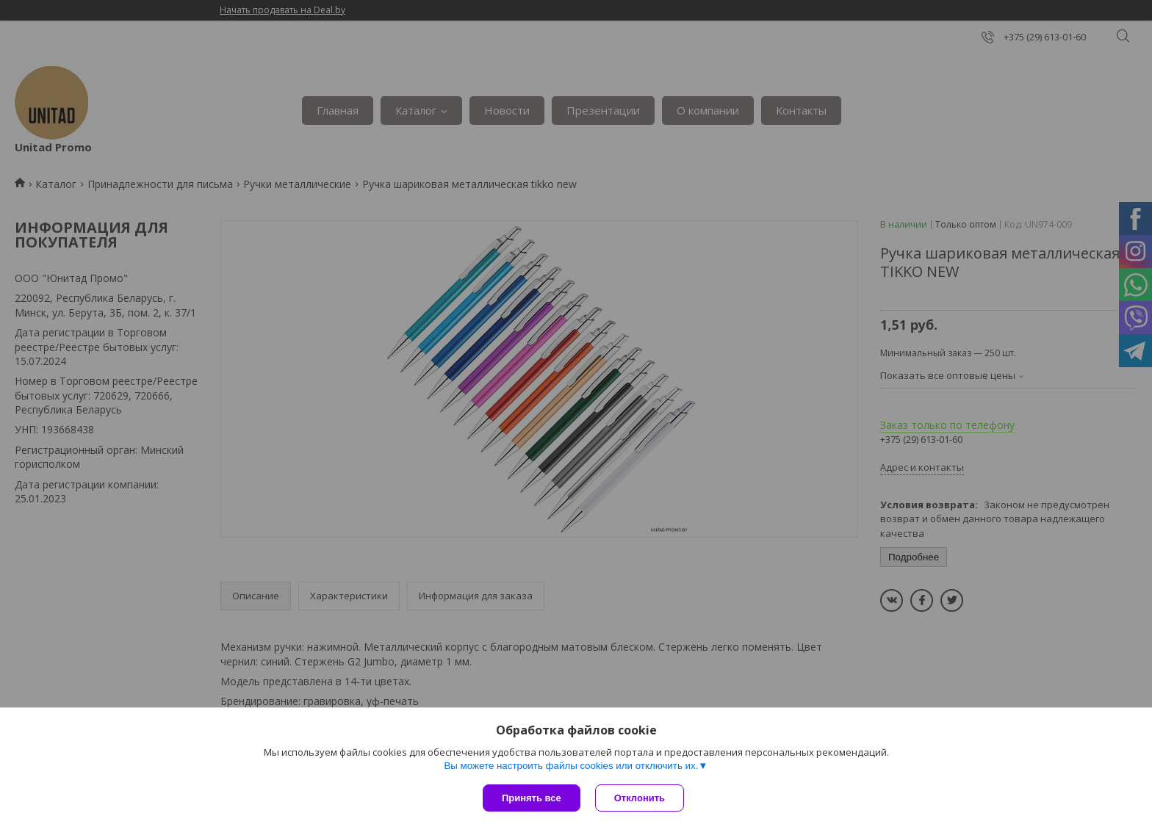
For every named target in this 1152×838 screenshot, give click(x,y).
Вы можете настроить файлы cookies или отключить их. (571, 765)
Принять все (531, 797)
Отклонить (639, 797)
